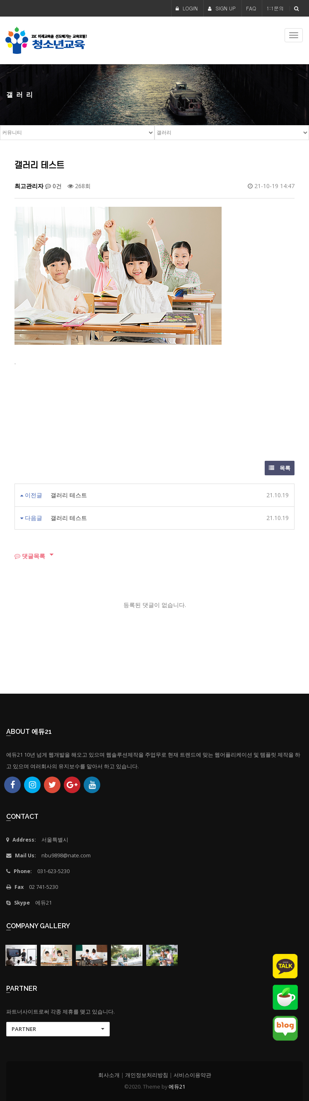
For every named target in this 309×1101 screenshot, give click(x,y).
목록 (279, 468)
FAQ (251, 8)
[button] (58, 1029)
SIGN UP (222, 8)
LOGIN (187, 8)
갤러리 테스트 (69, 495)
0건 (53, 186)
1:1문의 (275, 8)
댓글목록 (29, 556)
